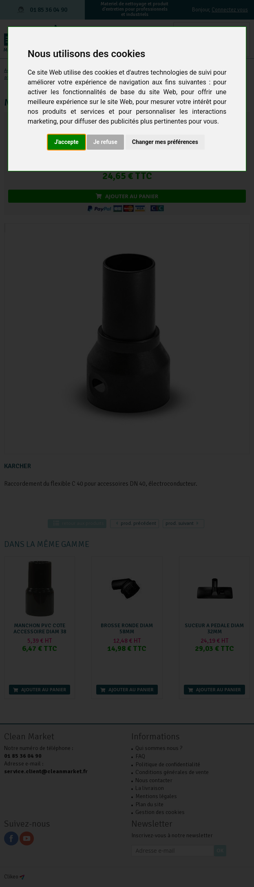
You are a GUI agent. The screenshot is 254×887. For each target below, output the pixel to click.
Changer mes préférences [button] (165, 142)
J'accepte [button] (66, 142)
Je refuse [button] (105, 142)
